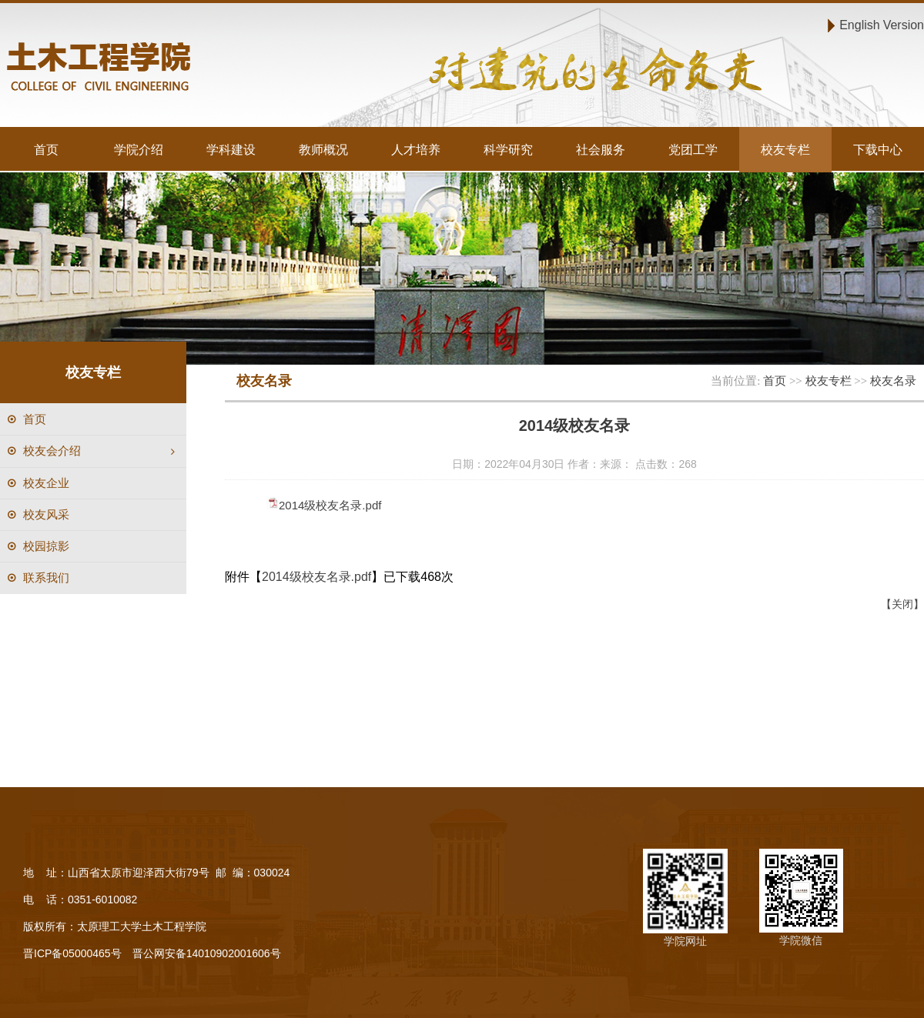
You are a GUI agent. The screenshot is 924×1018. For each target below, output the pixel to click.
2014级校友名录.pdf (330, 505)
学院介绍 (138, 149)
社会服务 (600, 149)
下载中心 (877, 149)
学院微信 (800, 940)
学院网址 (685, 941)
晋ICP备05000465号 (72, 953)
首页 (46, 149)
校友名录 (893, 380)
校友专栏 (785, 149)
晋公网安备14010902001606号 (206, 953)
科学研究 (508, 149)
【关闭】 (902, 604)
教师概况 (323, 149)
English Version (881, 24)
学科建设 (231, 149)
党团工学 (693, 149)
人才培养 (415, 149)
